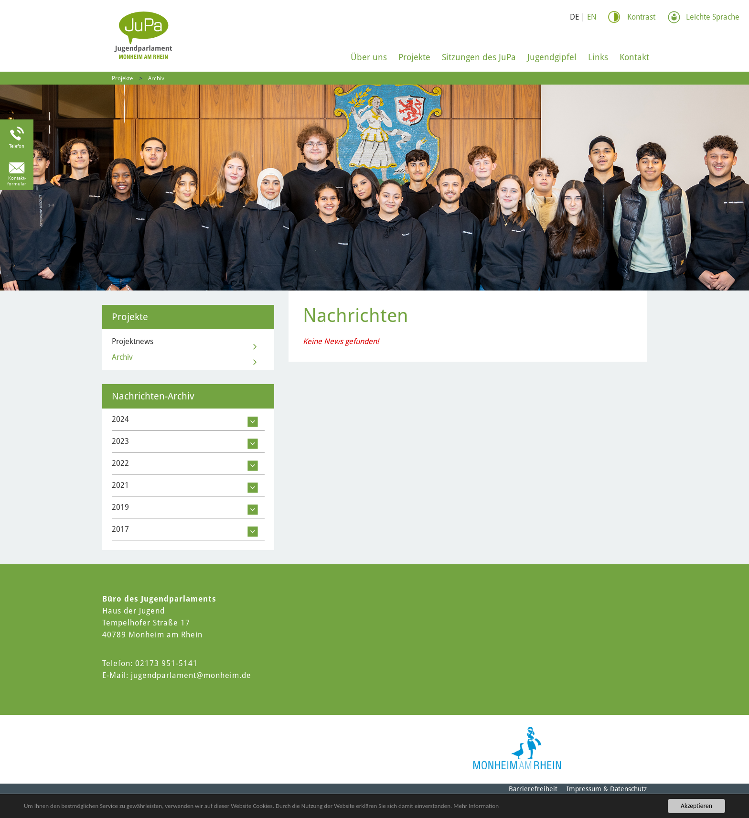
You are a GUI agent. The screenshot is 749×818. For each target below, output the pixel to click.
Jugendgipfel (552, 57)
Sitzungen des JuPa (479, 57)
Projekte (414, 57)
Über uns (369, 57)
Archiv (156, 78)
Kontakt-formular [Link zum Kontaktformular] (16, 180)
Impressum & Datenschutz (607, 789)
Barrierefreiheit (533, 789)
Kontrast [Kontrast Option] (641, 17)
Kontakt (634, 57)
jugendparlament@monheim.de (191, 675)
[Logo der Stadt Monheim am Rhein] (517, 748)
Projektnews (132, 341)
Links (598, 57)
